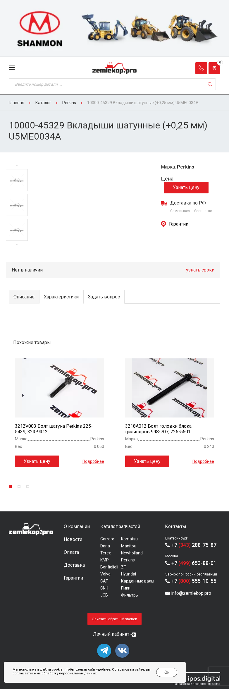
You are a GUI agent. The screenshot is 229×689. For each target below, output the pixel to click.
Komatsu (129, 539)
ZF (123, 567)
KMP (104, 560)
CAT (104, 581)
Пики (125, 588)
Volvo (105, 574)
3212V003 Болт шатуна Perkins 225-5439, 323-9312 (54, 428)
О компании (77, 526)
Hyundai (128, 574)
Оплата (71, 552)
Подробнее (93, 461)
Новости (73, 539)
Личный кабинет (111, 634)
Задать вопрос (104, 297)
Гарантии (178, 224)
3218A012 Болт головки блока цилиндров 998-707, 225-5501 (158, 428)
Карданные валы (137, 581)
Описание (24, 297)
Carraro (107, 539)
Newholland (132, 553)
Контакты (175, 526)
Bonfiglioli (109, 567)
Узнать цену (186, 187)
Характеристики (61, 297)
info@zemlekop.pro (191, 593)
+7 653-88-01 (193, 563)
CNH (104, 588)
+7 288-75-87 (193, 545)
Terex (105, 553)
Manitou (128, 546)
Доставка (74, 565)
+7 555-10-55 (193, 581)
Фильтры (130, 595)
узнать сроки (200, 270)
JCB (104, 595)
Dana (105, 546)
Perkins (128, 560)
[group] (114, 28)
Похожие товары (32, 342)
